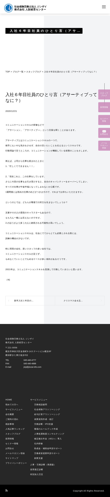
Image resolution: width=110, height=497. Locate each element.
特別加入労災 (36, 474)
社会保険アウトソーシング (47, 409)
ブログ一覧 (18, 72)
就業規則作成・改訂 (44, 419)
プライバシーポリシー (16, 463)
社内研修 (38, 443)
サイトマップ (11, 458)
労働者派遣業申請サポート (47, 453)
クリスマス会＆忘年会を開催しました (82, 300)
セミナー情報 (11, 443)
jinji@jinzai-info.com (32, 367)
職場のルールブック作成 (46, 429)
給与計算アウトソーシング (47, 414)
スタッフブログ (33, 72)
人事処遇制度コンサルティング (49, 434)
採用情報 (9, 439)
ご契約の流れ (11, 419)
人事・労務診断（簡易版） (43, 464)
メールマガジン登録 (15, 453)
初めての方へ (11, 404)
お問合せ (9, 448)
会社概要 (9, 414)
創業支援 (38, 458)
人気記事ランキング (15, 429)
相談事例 (9, 424)
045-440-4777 (30, 360)
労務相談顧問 (40, 404)
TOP (7, 72)
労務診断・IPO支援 (43, 424)
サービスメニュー (14, 409)
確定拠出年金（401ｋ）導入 (48, 439)
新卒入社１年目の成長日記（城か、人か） (34, 300)
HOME (8, 400)
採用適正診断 (36, 469)
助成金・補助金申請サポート (48, 448)
